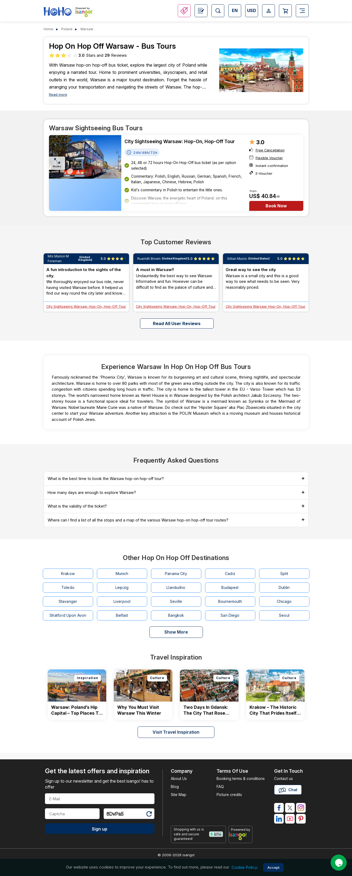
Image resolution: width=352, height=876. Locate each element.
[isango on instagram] (301, 808)
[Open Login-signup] (268, 10)
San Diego (230, 615)
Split (284, 573)
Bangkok (176, 615)
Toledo (67, 587)
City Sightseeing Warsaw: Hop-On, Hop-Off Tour (179, 141)
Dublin (284, 587)
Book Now (276, 205)
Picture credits (229, 794)
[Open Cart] (285, 10)
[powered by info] (240, 836)
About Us (179, 778)
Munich (122, 573)
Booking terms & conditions (241, 778)
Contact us (283, 778)
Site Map (178, 794)
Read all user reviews (176, 323)
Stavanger (68, 601)
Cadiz (230, 573)
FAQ (220, 786)
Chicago (284, 601)
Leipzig (121, 587)
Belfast (122, 615)
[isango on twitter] (290, 808)
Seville (176, 601)
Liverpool (121, 601)
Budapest (230, 587)
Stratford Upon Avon (68, 615)
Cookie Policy (244, 867)
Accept (273, 867)
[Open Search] (217, 10)
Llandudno (175, 587)
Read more (58, 95)
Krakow (68, 573)
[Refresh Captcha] (148, 815)
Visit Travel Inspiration (176, 732)
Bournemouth (230, 601)
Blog (175, 786)
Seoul (284, 615)
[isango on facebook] (279, 808)
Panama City (176, 573)
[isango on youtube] (290, 819)
